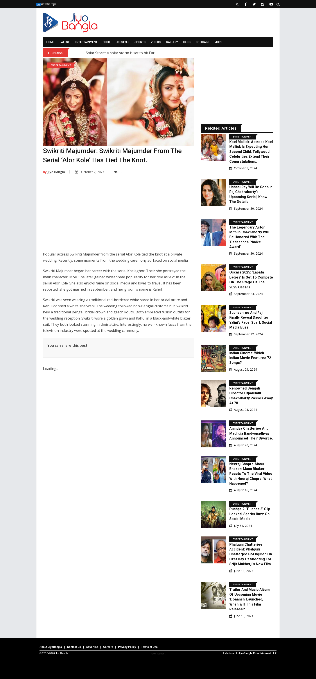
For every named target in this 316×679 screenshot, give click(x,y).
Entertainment (86, 42)
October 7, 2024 (89, 172)
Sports (140, 42)
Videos (156, 42)
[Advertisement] (118, 216)
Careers (108, 647)
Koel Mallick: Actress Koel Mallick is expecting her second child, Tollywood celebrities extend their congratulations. (251, 152)
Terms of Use (149, 647)
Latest (64, 42)
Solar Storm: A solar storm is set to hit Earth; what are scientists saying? (144, 52)
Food (106, 42)
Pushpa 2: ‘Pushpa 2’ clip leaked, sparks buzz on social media (249, 514)
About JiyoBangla (51, 647)
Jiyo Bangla (54, 172)
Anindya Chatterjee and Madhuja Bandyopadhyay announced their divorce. (251, 433)
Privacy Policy (127, 647)
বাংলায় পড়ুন (46, 4)
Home (50, 42)
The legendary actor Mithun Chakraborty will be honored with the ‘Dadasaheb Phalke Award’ (249, 237)
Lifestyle (122, 42)
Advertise (92, 647)
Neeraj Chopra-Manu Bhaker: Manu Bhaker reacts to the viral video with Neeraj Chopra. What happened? (250, 474)
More (218, 42)
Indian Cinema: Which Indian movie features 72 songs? (250, 358)
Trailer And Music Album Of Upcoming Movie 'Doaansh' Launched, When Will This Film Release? (249, 599)
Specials (202, 42)
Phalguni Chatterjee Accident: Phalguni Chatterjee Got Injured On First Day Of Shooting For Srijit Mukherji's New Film (250, 554)
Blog (186, 42)
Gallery (172, 42)
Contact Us (74, 647)
